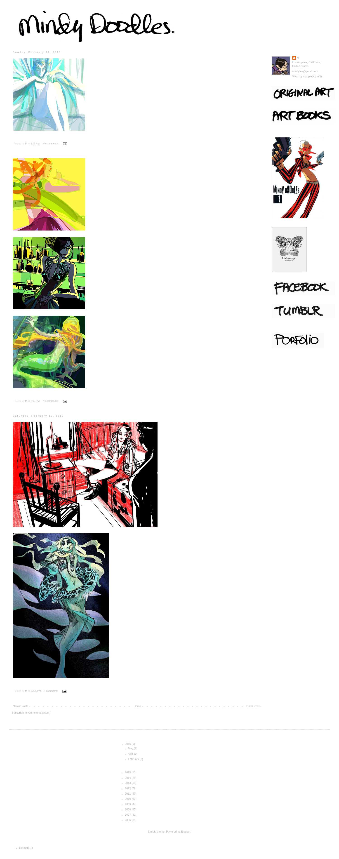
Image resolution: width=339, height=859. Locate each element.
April (131, 753)
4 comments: (51, 691)
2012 (128, 788)
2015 (128, 772)
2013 (128, 783)
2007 (128, 814)
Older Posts (253, 706)
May (131, 748)
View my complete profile (307, 76)
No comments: (51, 143)
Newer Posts (20, 706)
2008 (128, 809)
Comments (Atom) (39, 712)
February (134, 759)
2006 (128, 820)
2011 (128, 793)
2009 (128, 804)
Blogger (185, 831)
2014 (128, 777)
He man (24, 848)
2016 (128, 744)
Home (137, 706)
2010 (128, 798)
